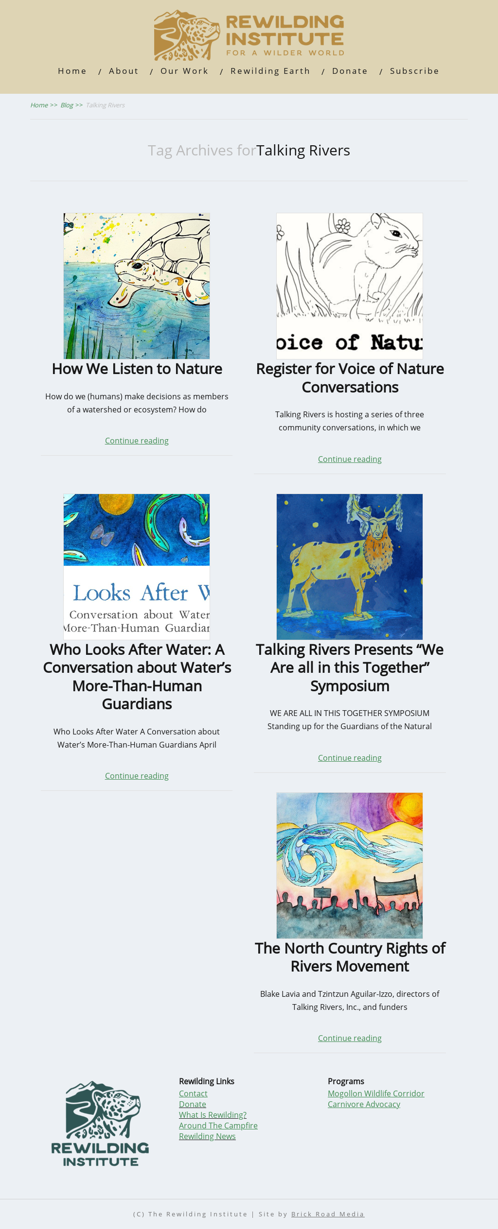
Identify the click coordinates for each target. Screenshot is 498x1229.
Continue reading (137, 440)
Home (73, 70)
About (124, 70)
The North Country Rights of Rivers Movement (350, 957)
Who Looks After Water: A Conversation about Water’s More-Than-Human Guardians (137, 676)
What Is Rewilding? (213, 1115)
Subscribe (415, 70)
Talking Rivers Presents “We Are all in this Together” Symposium (350, 667)
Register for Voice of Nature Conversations (350, 377)
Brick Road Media (328, 1214)
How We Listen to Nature (137, 368)
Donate (350, 70)
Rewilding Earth (271, 70)
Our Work (184, 70)
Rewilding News (207, 1136)
